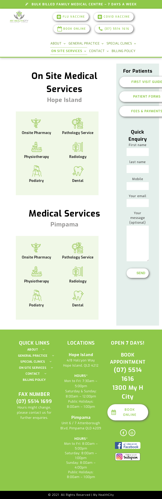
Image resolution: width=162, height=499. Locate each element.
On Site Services (66, 51)
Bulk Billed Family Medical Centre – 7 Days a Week (81, 4)
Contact (97, 51)
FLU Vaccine (71, 16)
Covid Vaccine (114, 16)
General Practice (84, 43)
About (56, 43)
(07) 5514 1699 (34, 401)
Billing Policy (123, 51)
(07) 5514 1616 (114, 28)
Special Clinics (119, 43)
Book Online (71, 28)
